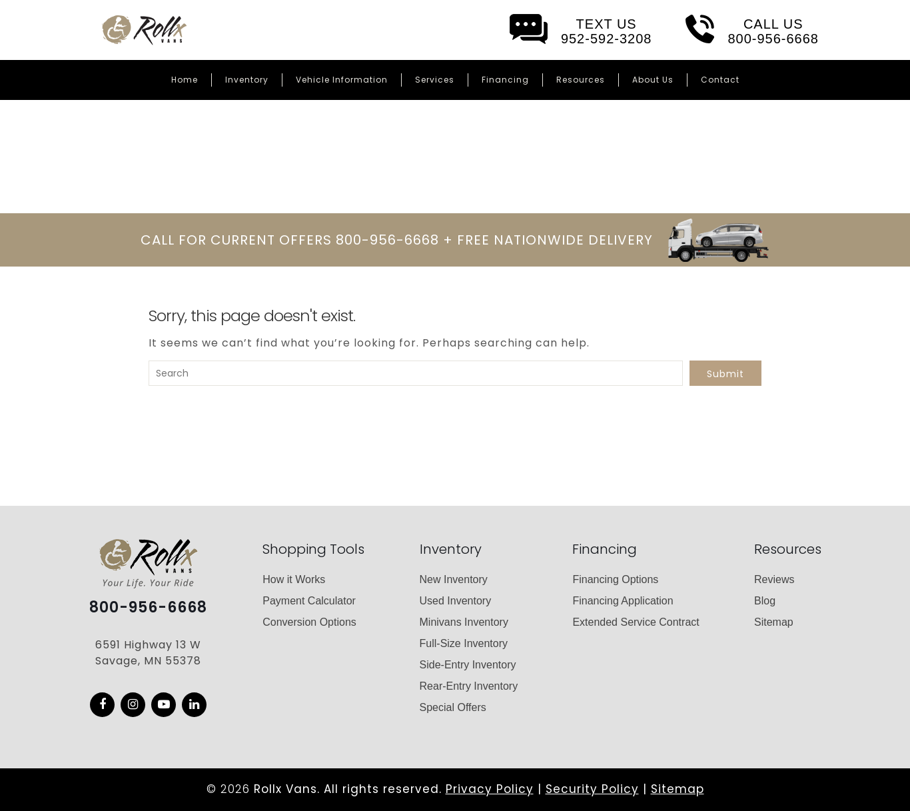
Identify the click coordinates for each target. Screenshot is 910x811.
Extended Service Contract (635, 622)
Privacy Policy (490, 789)
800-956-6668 (148, 607)
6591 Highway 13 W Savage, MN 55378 (148, 652)
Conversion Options (309, 622)
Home (184, 79)
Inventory (246, 79)
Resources (580, 79)
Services (434, 79)
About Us (653, 79)
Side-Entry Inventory (468, 664)
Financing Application (622, 600)
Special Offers (453, 707)
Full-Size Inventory (464, 643)
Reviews (774, 579)
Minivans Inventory (464, 622)
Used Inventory (456, 600)
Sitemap (773, 622)
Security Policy (592, 789)
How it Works (293, 579)
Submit (725, 374)
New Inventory (454, 579)
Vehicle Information (342, 79)
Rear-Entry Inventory (469, 686)
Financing (505, 79)
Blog (764, 600)
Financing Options (615, 579)
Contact (720, 79)
